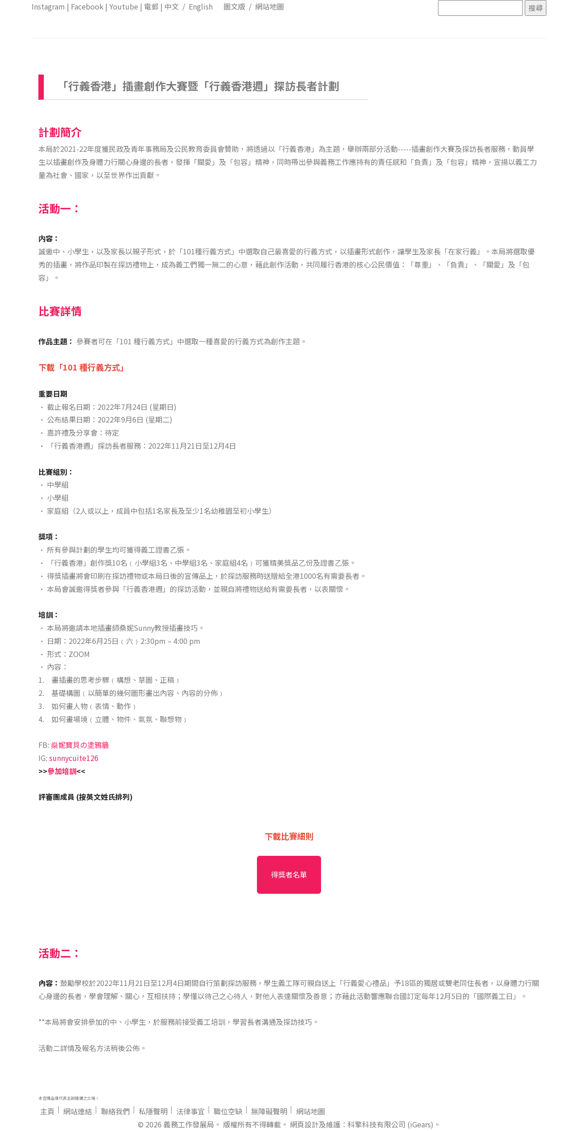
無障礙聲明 (269, 1111)
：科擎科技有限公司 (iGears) (387, 1124)
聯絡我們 (115, 1111)
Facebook (87, 6)
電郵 (151, 6)
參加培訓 (61, 770)
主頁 (47, 1111)
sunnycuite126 (73, 757)
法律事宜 (190, 1111)
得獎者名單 (289, 874)
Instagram (48, 6)
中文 (171, 6)
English (201, 6)
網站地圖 (269, 6)
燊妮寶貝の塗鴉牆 (80, 744)
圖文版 (234, 6)
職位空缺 (228, 1111)
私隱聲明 (153, 1111)
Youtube (123, 6)
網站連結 (77, 1111)
